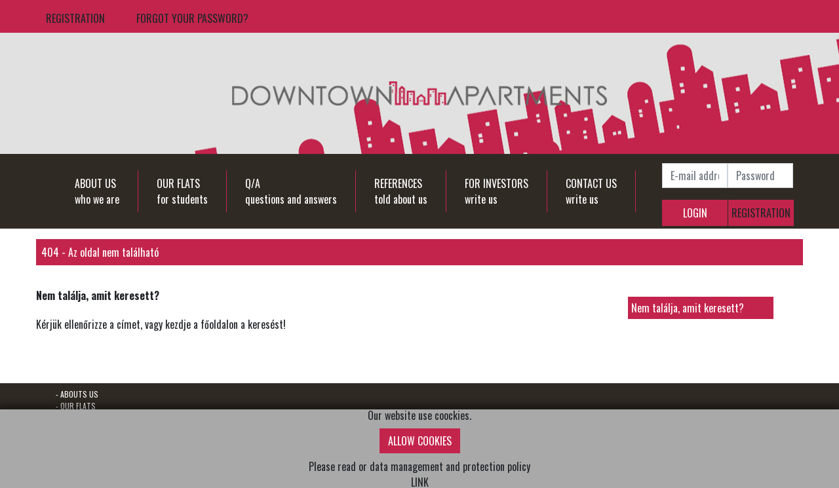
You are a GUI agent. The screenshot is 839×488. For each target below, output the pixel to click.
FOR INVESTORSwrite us (496, 191)
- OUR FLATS (76, 405)
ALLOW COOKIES (420, 441)
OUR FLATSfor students (182, 191)
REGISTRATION (75, 18)
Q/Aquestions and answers (291, 191)
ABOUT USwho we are (97, 191)
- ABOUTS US (77, 394)
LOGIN (695, 213)
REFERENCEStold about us (400, 191)
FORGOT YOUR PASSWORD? (192, 18)
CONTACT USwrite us (591, 191)
